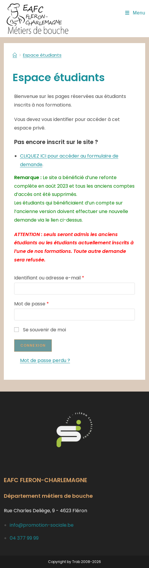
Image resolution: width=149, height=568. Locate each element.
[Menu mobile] (135, 12)
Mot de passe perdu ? (45, 360)
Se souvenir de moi (40, 329)
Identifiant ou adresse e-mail (49, 277)
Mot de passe (31, 303)
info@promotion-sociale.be (42, 525)
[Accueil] (15, 55)
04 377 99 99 (24, 538)
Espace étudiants (42, 55)
